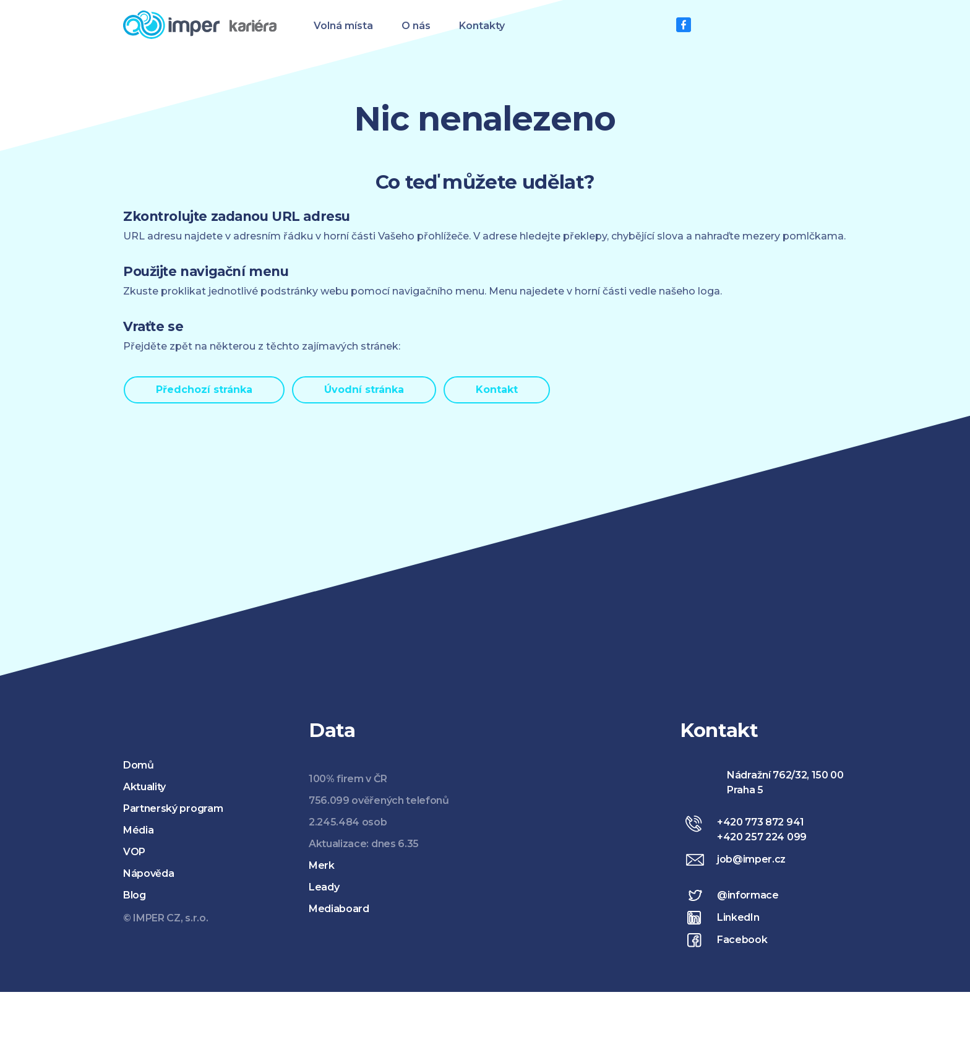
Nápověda (148, 873)
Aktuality (144, 787)
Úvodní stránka (364, 389)
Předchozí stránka (204, 389)
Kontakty (482, 26)
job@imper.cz (751, 859)
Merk (322, 865)
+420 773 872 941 (760, 822)
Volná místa (343, 26)
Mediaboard (339, 909)
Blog (134, 895)
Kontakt (497, 389)
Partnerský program (173, 808)
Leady (324, 887)
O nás (416, 26)
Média (138, 830)
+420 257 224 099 (762, 837)
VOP (134, 852)
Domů (138, 765)
